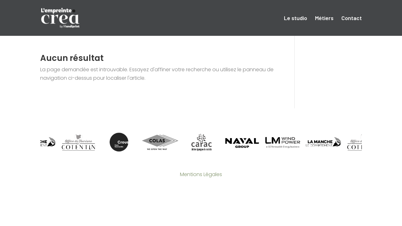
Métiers (324, 18)
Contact (351, 18)
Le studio (295, 18)
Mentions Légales (201, 174)
